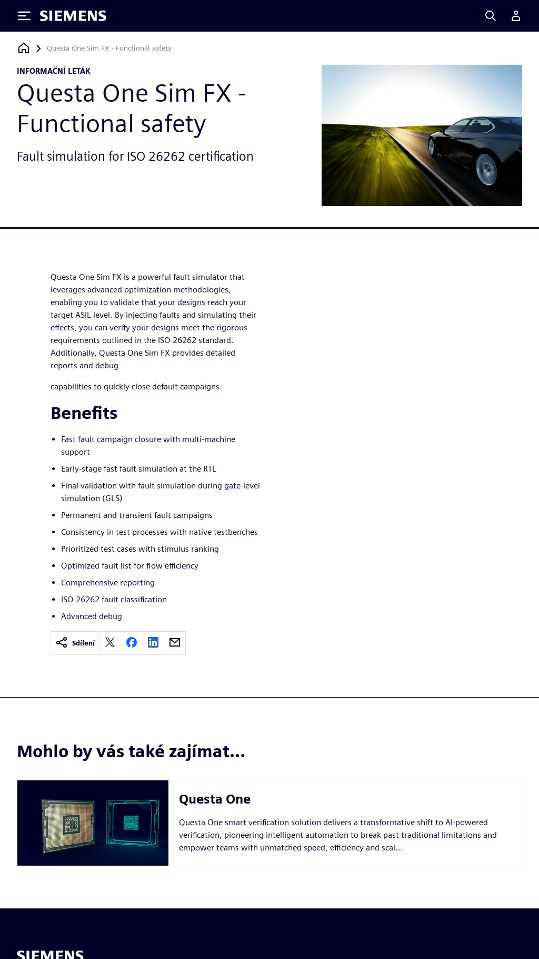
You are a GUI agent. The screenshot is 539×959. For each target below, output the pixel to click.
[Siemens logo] (73, 16)
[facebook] (131, 643)
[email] (174, 643)
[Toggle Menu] (24, 15)
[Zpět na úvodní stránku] (23, 48)
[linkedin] (153, 643)
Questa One (215, 799)
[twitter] (110, 643)
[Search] (490, 15)
